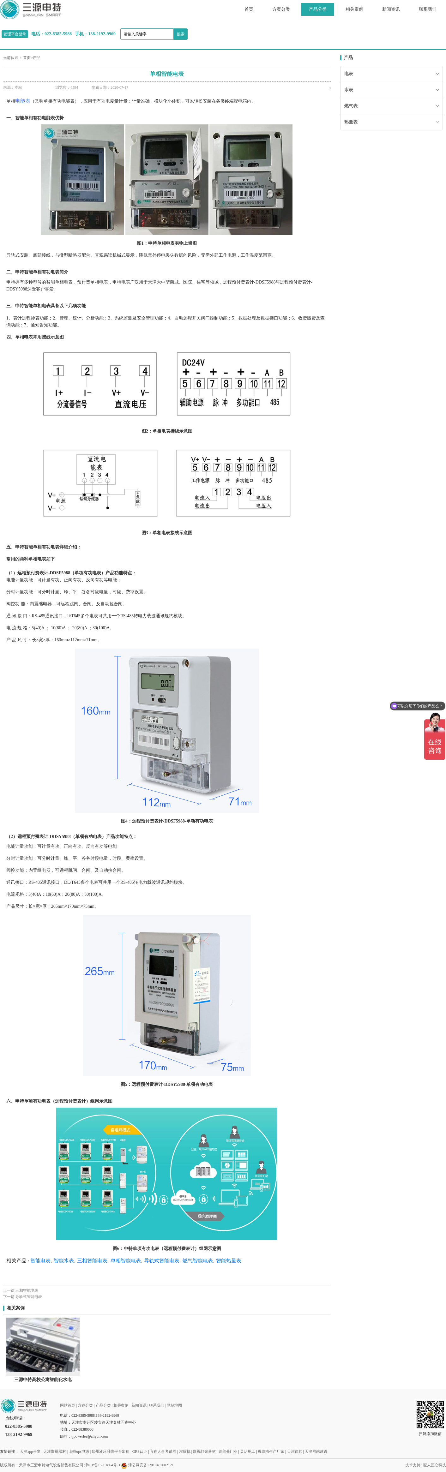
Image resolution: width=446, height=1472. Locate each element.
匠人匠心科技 (434, 1465)
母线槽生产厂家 (271, 1451)
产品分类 (318, 9)
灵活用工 (247, 1451)
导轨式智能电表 (28, 1297)
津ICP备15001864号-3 (102, 1465)
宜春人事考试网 (163, 1451)
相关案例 (354, 9)
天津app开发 (30, 1451)
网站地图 (174, 1405)
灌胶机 (184, 1451)
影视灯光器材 (204, 1451)
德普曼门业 (228, 1451)
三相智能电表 (26, 1290)
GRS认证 (139, 1451)
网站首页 (67, 1405)
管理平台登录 (14, 34)
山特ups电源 (79, 1451)
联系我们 (428, 9)
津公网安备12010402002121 (151, 1465)
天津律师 (294, 1451)
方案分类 (281, 9)
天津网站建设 (316, 1451)
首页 (248, 9)
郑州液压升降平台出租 (111, 1451)
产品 (36, 58)
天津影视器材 (54, 1451)
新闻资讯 (391, 9)
